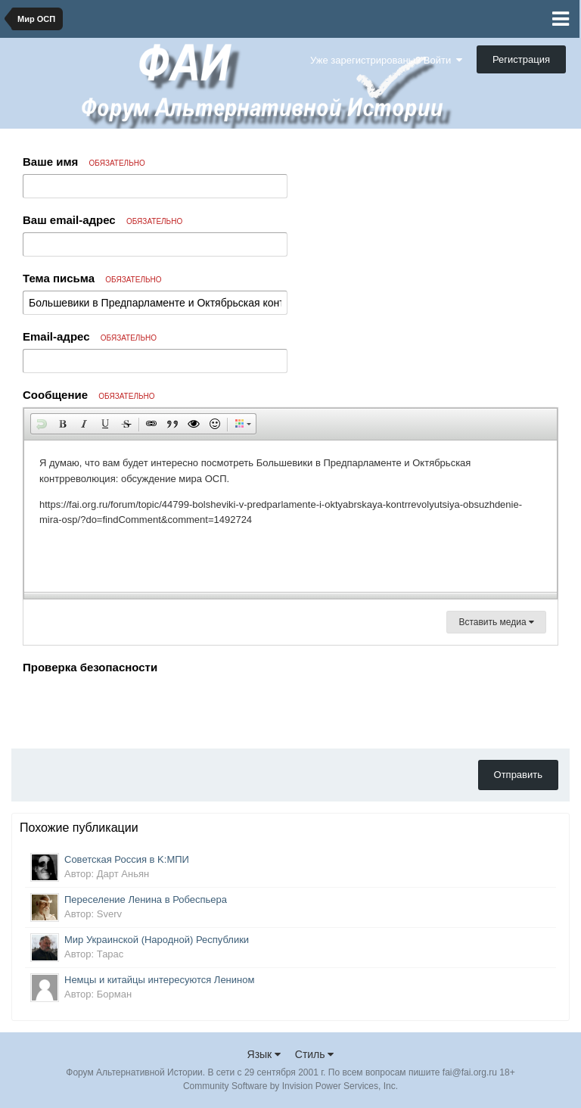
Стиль (314, 1054)
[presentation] (138, 707)
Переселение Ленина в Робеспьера (145, 899)
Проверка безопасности (90, 667)
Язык (264, 1054)
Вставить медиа (496, 622)
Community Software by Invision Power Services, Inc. (290, 1086)
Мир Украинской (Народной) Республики (156, 939)
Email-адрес (90, 336)
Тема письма (92, 278)
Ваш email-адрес (102, 219)
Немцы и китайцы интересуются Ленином (159, 979)
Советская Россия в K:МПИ (126, 859)
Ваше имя (84, 161)
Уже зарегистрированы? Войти (386, 60)
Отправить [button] (518, 774)
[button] (41, 424)
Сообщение (89, 394)
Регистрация (521, 59)
